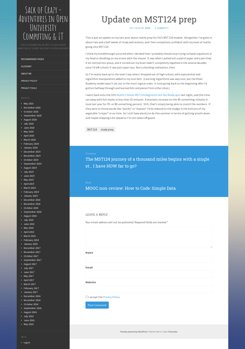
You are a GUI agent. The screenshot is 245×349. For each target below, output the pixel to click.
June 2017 (29, 272)
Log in (27, 342)
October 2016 (31, 304)
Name (89, 252)
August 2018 (30, 215)
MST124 (92, 129)
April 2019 (29, 183)
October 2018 (31, 208)
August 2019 (30, 167)
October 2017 (31, 256)
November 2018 (32, 203)
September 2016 (32, 308)
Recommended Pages (32, 59)
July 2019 (28, 171)
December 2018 (32, 199)
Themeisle (172, 331)
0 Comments (162, 28)
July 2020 (28, 123)
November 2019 (32, 155)
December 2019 (32, 151)
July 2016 (28, 316)
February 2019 (31, 191)
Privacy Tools (29, 88)
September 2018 (32, 211)
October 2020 (31, 111)
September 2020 (32, 115)
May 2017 (28, 276)
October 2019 (31, 159)
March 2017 (30, 284)
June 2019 (29, 175)
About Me (26, 73)
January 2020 (31, 147)
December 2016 (32, 296)
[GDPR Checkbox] (86, 297)
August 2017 (30, 264)
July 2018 (28, 219)
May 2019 (28, 179)
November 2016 (32, 300)
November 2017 (32, 252)
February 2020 (31, 143)
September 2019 (32, 163)
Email (89, 267)
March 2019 (30, 187)
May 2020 (28, 131)
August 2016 (30, 312)
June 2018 (29, 224)
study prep (107, 129)
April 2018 (29, 231)
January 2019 (31, 195)
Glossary (26, 66)
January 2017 (31, 292)
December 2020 (32, 107)
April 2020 (29, 135)
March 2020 (30, 139)
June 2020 (29, 127)
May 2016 (28, 324)
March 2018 (30, 236)
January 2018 (31, 243)
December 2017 (32, 248)
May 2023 (28, 103)
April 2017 (29, 280)
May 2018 (28, 227)
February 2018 (31, 240)
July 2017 (28, 268)
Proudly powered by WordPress (133, 331)
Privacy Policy (29, 81)
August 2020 (30, 119)
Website (90, 282)
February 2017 (31, 288)
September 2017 (32, 260)
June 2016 (29, 320)
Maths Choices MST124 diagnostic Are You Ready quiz (148, 95)
